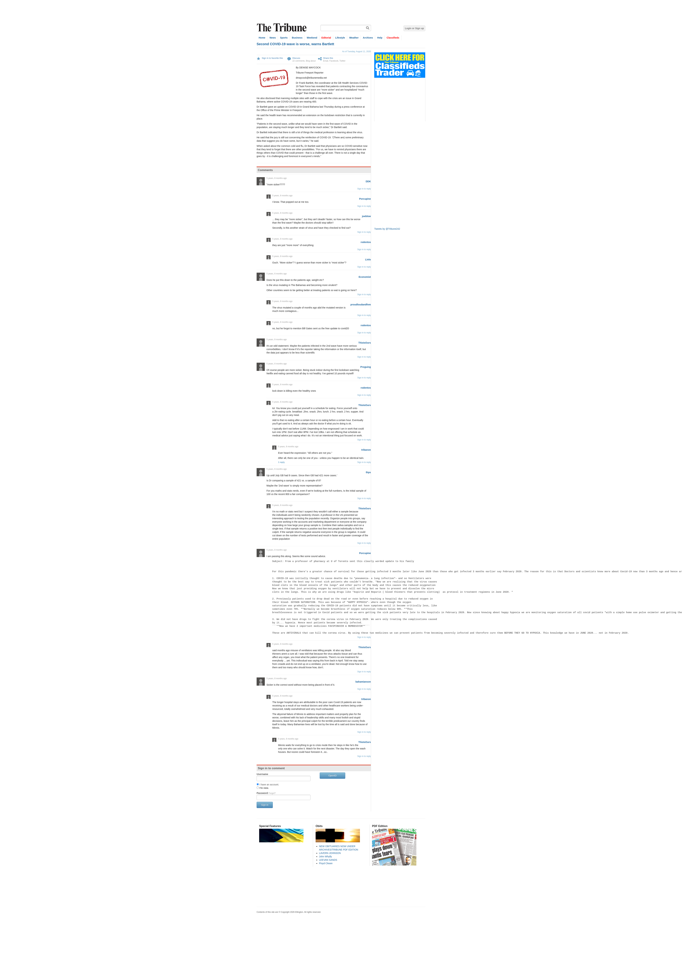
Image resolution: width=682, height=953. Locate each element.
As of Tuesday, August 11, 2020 (356, 51)
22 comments (298, 61)
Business (297, 37)
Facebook (333, 61)
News (273, 37)
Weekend (312, 37)
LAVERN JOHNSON (330, 853)
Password (266, 793)
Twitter (342, 61)
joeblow (366, 216)
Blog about (311, 61)
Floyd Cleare (325, 863)
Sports (283, 37)
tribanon (366, 449)
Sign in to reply (364, 189)
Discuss (296, 58)
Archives (368, 37)
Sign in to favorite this (272, 58)
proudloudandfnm (360, 304)
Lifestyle (340, 37)
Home (262, 37)
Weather (354, 37)
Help (379, 37)
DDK (368, 181)
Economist (365, 277)
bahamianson (363, 681)
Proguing (365, 367)
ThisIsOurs (364, 342)
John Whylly (325, 856)
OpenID (332, 775)
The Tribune (282, 27)
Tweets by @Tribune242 (387, 228)
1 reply (281, 462)
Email (325, 61)
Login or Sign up (414, 28)
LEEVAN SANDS (328, 860)
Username (262, 774)
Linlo (368, 259)
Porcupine (365, 198)
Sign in (264, 804)
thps (368, 472)
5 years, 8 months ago (276, 178)
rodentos (366, 242)
